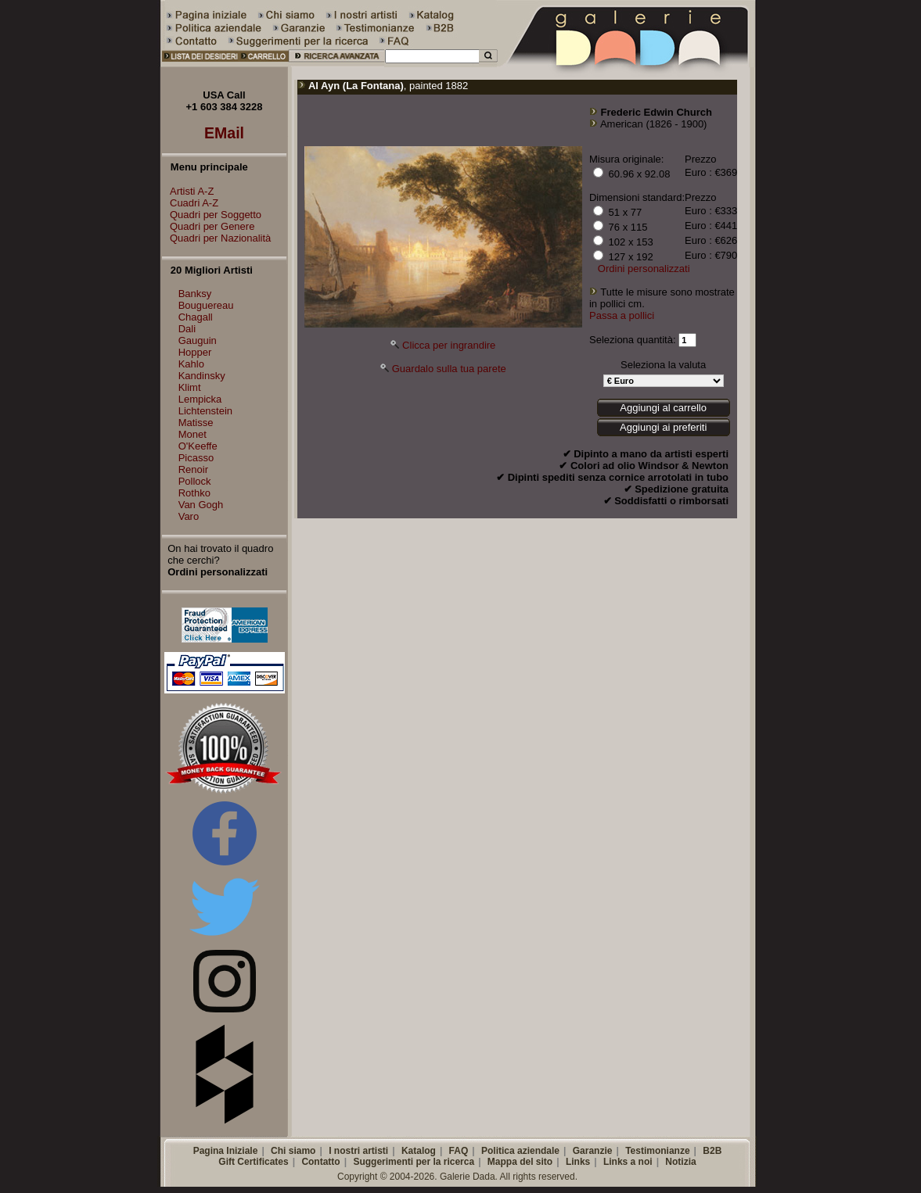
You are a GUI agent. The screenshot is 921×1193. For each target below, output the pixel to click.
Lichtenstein (205, 411)
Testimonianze (657, 1150)
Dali (187, 329)
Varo (189, 516)
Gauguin (197, 340)
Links (578, 1161)
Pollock (194, 481)
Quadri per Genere (208, 226)
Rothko (194, 493)
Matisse (196, 422)
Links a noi (628, 1161)
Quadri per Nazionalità (216, 238)
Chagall (195, 317)
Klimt (189, 387)
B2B (712, 1150)
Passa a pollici (621, 315)
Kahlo (191, 364)
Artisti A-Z (188, 191)
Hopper (195, 352)
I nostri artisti (358, 1150)
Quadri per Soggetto (211, 214)
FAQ (459, 1150)
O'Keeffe (198, 446)
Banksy (195, 293)
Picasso (196, 458)
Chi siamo (293, 1150)
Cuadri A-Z (190, 203)
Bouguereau (206, 305)
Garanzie (593, 1150)
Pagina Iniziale (225, 1150)
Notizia (680, 1161)
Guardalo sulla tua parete (449, 368)
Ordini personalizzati (644, 268)
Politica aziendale (520, 1150)
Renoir (193, 469)
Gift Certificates (253, 1161)
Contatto (320, 1161)
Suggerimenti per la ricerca (413, 1161)
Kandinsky (201, 376)
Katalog (418, 1150)
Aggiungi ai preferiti (663, 427)
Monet (192, 434)
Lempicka (200, 399)
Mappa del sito (519, 1161)
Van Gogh (201, 505)
